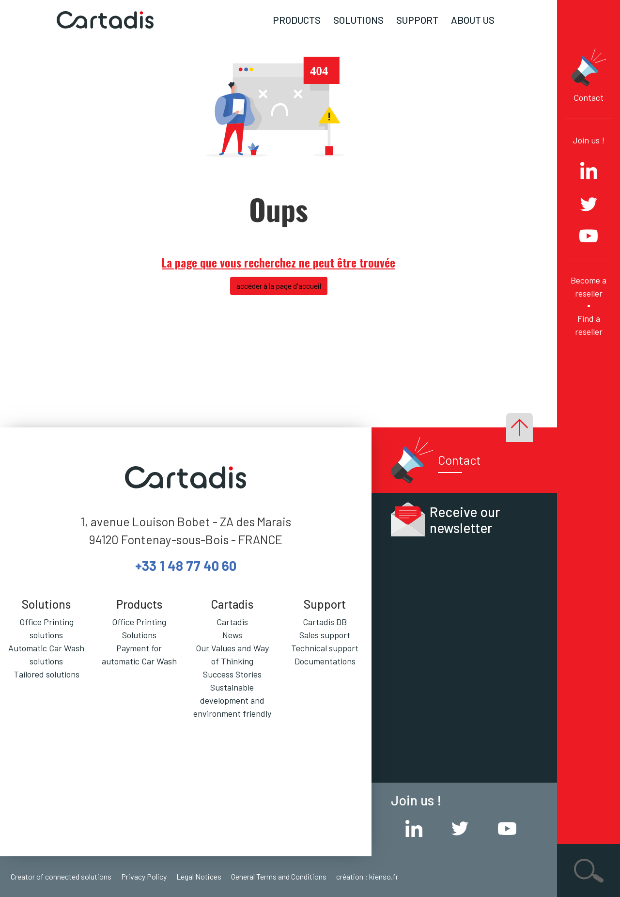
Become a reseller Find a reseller (588, 306)
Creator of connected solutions (61, 876)
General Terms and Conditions (278, 876)
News (232, 634)
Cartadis (232, 621)
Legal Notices (198, 876)
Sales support (324, 634)
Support (417, 20)
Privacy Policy (144, 876)
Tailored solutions (46, 674)
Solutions (358, 20)
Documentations (325, 661)
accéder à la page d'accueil (278, 285)
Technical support (324, 648)
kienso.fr (383, 876)
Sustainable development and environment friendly (232, 700)
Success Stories (232, 674)
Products (297, 20)
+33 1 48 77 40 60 (185, 565)
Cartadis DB (325, 621)
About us (473, 20)
